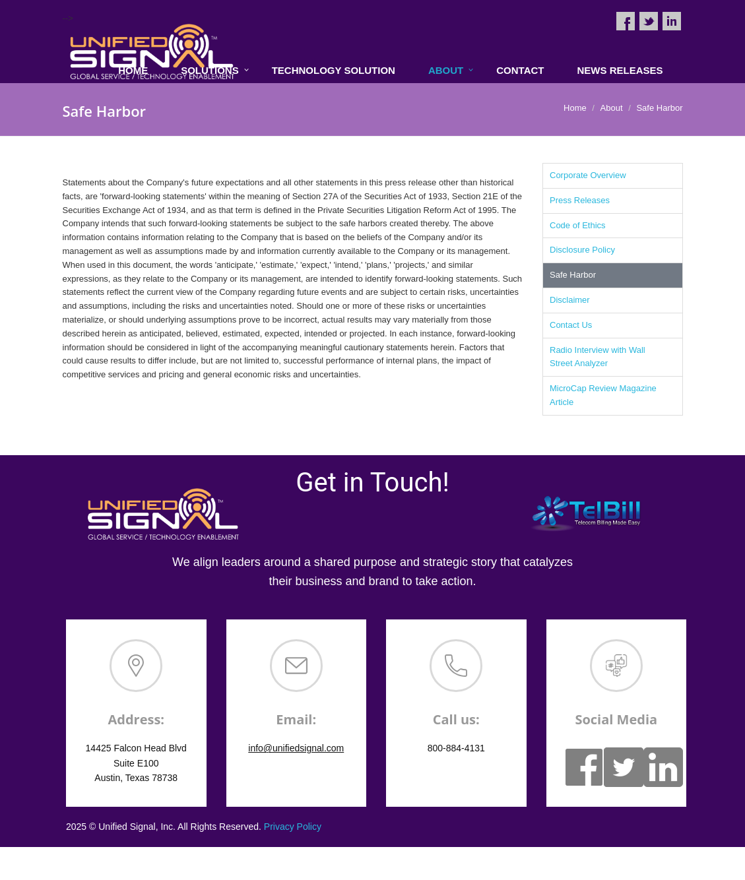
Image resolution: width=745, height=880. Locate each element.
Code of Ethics (578, 225)
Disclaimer (570, 300)
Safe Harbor (573, 275)
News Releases (620, 70)
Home (575, 108)
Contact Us (571, 325)
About (445, 70)
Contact (520, 70)
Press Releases (580, 200)
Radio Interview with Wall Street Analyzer (597, 357)
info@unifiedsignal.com (296, 748)
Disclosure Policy (582, 250)
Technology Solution (333, 70)
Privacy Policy (292, 826)
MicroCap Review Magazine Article (603, 395)
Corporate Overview (588, 175)
